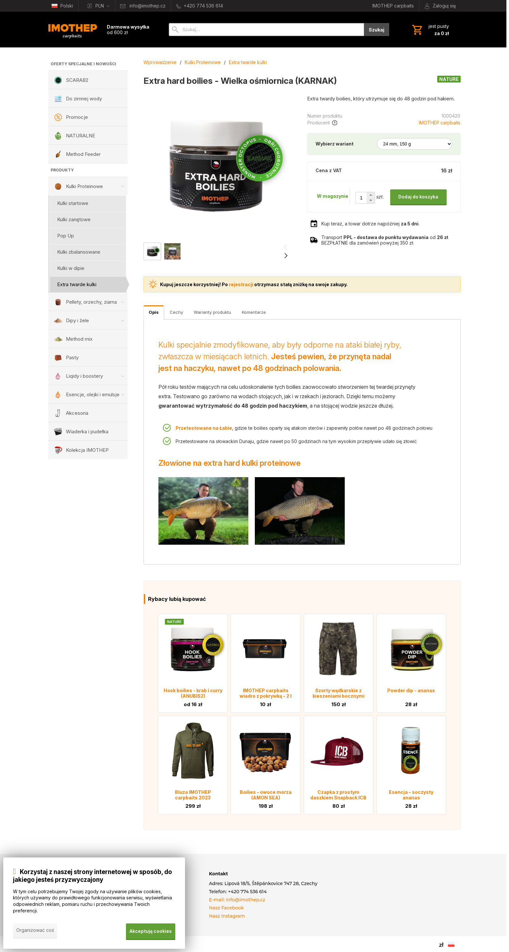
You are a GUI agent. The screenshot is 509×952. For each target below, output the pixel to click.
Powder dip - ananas (411, 690)
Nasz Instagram (227, 916)
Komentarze (254, 312)
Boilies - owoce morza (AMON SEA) (266, 794)
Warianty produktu (212, 312)
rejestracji (241, 284)
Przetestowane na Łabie (204, 428)
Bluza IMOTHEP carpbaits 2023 (193, 794)
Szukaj (376, 29)
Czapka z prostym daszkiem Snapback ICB (338, 794)
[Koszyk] (430, 29)
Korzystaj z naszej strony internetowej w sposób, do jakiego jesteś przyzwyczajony (92, 877)
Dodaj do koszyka (418, 196)
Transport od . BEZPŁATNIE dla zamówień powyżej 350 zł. (385, 240)
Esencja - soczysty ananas (411, 794)
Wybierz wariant (335, 143)
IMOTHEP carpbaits (439, 122)
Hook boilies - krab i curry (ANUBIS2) (193, 693)
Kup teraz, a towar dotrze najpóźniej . (370, 223)
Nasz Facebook (226, 908)
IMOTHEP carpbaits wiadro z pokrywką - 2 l (266, 693)
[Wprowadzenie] (72, 29)
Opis (154, 312)
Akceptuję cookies (150, 932)
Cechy (176, 312)
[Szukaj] (266, 29)
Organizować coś (35, 932)
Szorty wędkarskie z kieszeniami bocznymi (339, 693)
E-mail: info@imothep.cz (237, 900)
